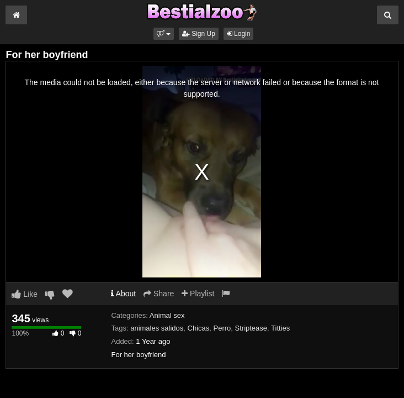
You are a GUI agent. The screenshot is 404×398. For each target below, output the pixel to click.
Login (239, 34)
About (123, 293)
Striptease (251, 328)
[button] (163, 34)
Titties (280, 328)
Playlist (198, 293)
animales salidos (156, 328)
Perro (222, 328)
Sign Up (198, 34)
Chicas (199, 328)
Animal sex (167, 315)
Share (158, 293)
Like (25, 294)
